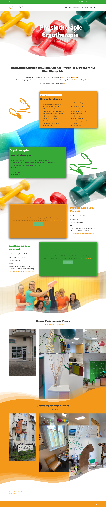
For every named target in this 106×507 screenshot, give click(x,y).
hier (64, 84)
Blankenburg (65, 77)
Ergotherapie (86, 80)
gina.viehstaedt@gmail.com (91, 1)
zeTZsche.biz (26, 504)
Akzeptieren (38, 224)
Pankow (74, 77)
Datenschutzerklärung (55, 220)
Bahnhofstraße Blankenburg (55, 325)
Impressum (12, 493)
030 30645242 (81, 1)
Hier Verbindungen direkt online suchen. (82, 233)
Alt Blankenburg (54, 409)
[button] (94, 7)
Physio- (76, 80)
